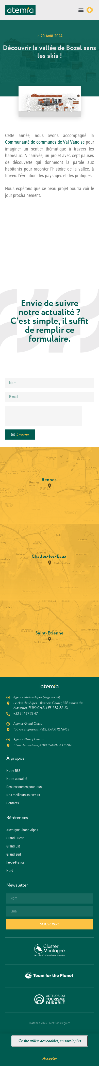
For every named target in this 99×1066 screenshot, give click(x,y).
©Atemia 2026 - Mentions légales (49, 1023)
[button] (81, 10)
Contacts (12, 803)
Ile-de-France (15, 862)
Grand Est (13, 846)
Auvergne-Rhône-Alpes (22, 830)
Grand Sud (13, 854)
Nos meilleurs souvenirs (23, 795)
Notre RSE (13, 771)
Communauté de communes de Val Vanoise (45, 142)
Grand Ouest (15, 838)
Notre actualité (16, 779)
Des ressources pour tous (24, 787)
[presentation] (43, 416)
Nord (9, 871)
